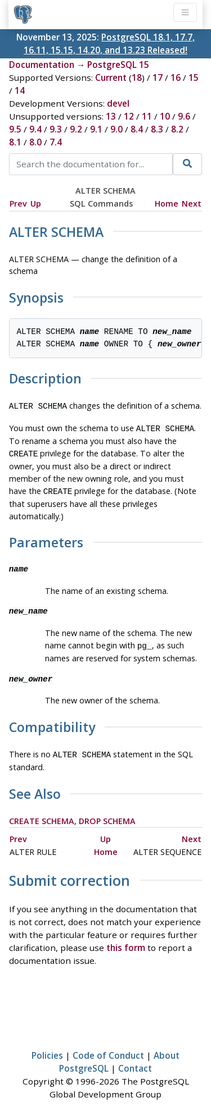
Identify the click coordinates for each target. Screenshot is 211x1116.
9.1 (96, 129)
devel (118, 103)
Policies (47, 1048)
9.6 (184, 116)
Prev (18, 203)
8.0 (35, 142)
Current (111, 77)
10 (165, 116)
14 (20, 90)
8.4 (137, 129)
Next (191, 203)
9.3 (56, 129)
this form (125, 940)
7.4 (56, 142)
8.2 (177, 129)
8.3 (157, 129)
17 (157, 77)
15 (193, 77)
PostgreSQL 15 (118, 64)
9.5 (15, 129)
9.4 (35, 129)
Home (166, 203)
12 (129, 116)
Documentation (41, 64)
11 (147, 116)
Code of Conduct (108, 1048)
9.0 (116, 129)
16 (175, 77)
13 (111, 116)
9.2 (76, 129)
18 (137, 77)
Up (35, 203)
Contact (135, 1061)
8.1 (15, 142)
